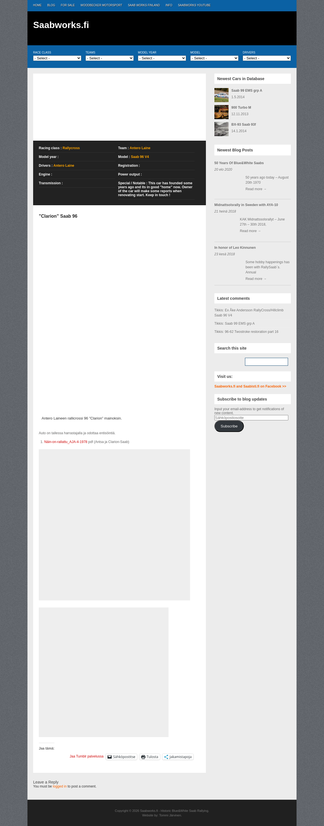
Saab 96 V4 (140, 157)
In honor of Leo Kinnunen (235, 248)
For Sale (68, 5)
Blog (51, 5)
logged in (60, 786)
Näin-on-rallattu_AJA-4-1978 (65, 442)
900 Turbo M (241, 108)
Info (169, 5)
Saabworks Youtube (194, 5)
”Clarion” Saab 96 (58, 216)
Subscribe (229, 426)
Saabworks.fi (61, 25)
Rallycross (71, 148)
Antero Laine (140, 148)
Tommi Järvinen (170, 815)
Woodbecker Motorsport (101, 5)
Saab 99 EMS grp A (246, 91)
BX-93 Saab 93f (243, 125)
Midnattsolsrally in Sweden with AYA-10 (246, 205)
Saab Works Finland (144, 5)
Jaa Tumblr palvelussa (86, 756)
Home (37, 5)
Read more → (256, 189)
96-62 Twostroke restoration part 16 (251, 332)
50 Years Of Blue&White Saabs (239, 163)
